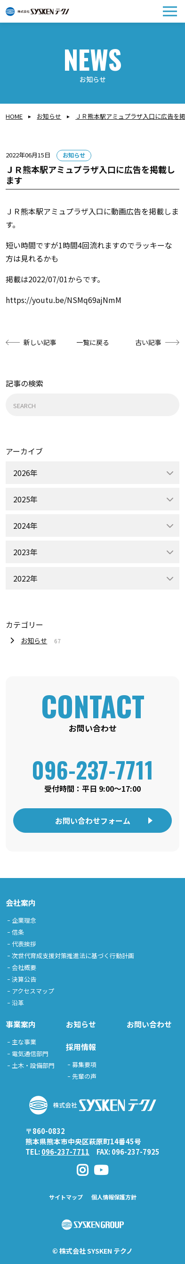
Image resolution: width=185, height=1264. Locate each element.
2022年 (25, 578)
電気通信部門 (30, 1053)
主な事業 (24, 1041)
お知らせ (49, 116)
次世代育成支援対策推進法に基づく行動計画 (73, 955)
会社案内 (21, 902)
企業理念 (24, 920)
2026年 (25, 472)
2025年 (25, 499)
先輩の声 (84, 1076)
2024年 (25, 525)
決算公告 (24, 979)
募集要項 (84, 1064)
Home (14, 116)
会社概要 (24, 967)
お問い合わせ (149, 1024)
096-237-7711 (92, 769)
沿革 (18, 1002)
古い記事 (148, 342)
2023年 (25, 552)
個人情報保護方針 (114, 1197)
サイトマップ (66, 1197)
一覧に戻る (92, 342)
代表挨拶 (24, 943)
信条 (18, 931)
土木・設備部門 (33, 1065)
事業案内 (21, 1024)
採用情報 (81, 1046)
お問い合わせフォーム (92, 820)
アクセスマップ (33, 990)
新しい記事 (40, 342)
